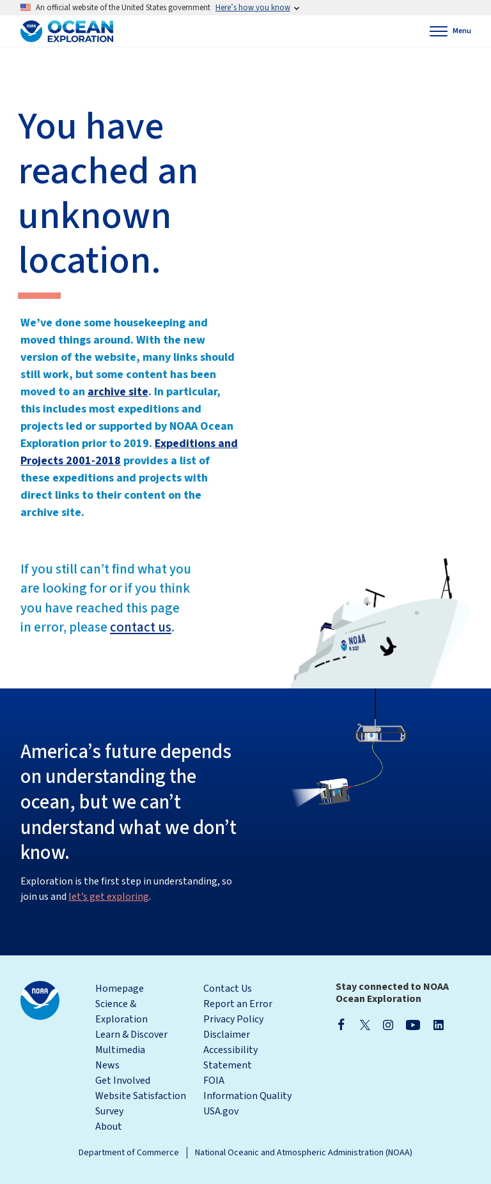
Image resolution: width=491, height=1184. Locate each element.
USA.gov (220, 1111)
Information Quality (247, 1096)
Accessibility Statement (230, 1057)
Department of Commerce (129, 1152)
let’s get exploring (108, 897)
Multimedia (120, 1050)
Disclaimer (226, 1035)
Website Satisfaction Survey (140, 1103)
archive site (118, 392)
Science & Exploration (121, 1011)
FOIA (213, 1081)
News (107, 1065)
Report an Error (237, 1004)
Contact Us (227, 989)
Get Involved (122, 1081)
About (108, 1126)
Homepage (119, 989)
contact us (140, 627)
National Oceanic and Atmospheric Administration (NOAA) (303, 1152)
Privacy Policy (233, 1019)
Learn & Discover (131, 1035)
